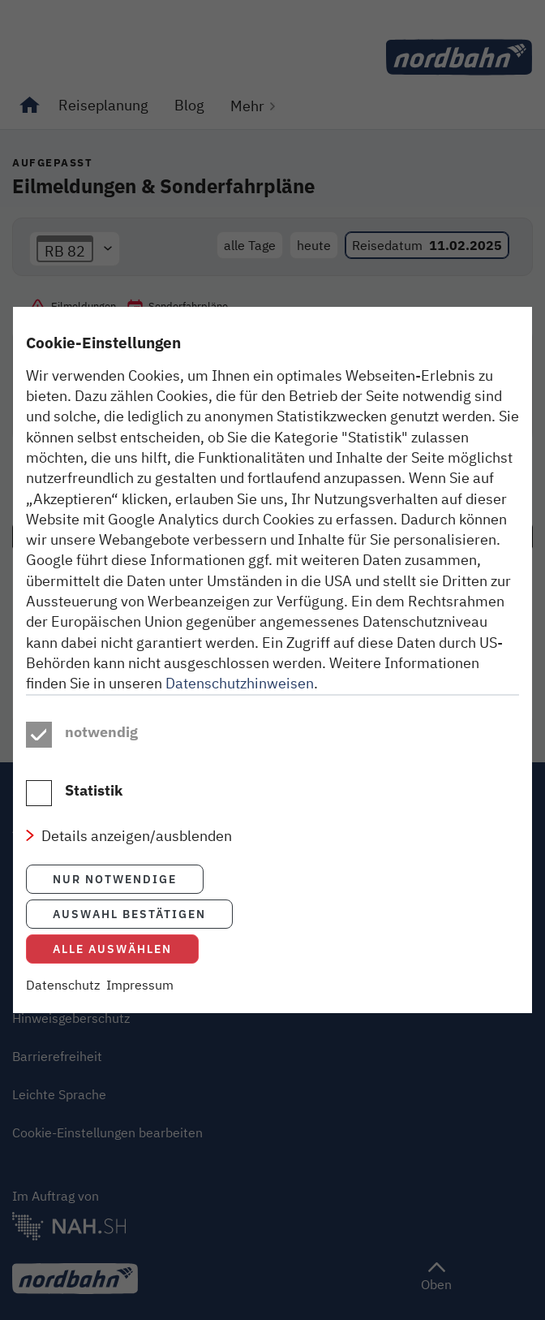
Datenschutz (63, 985)
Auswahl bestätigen (129, 913)
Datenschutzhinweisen (239, 682)
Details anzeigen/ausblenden (136, 835)
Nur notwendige (115, 878)
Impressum (140, 985)
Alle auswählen (112, 948)
